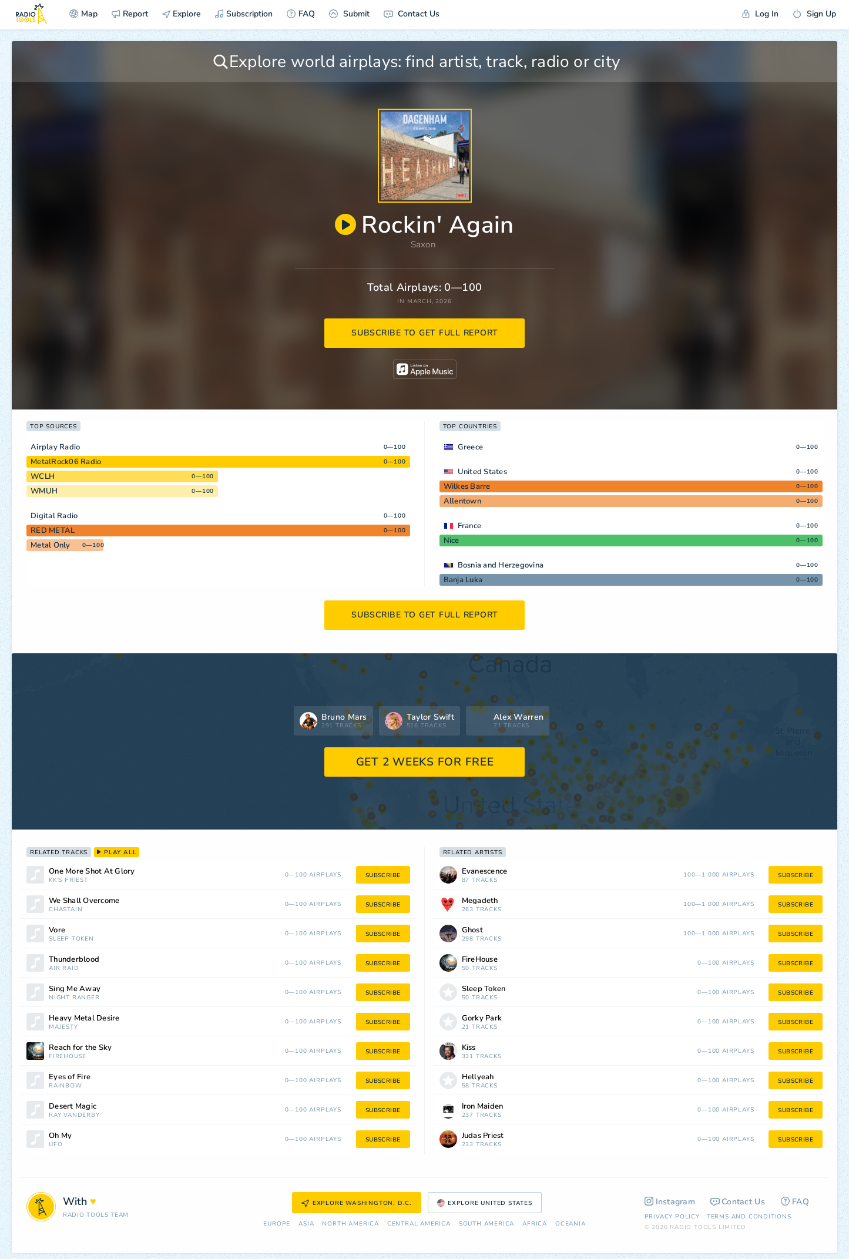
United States (482, 471)
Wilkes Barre (467, 486)
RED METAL (53, 530)
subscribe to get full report (424, 332)
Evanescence (485, 871)
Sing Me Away (74, 989)
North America (350, 1224)
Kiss (469, 1048)
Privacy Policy (672, 1217)
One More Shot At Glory (92, 871)
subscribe (383, 875)
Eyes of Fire (69, 1077)
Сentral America (419, 1224)
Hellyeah (478, 1077)
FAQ (301, 13)
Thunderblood (74, 959)
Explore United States (484, 1203)
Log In (760, 13)
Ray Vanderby (74, 1115)
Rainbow (65, 1086)
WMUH (44, 491)
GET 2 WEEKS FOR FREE (425, 762)
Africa (534, 1224)
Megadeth (480, 901)
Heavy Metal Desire (84, 1018)
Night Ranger (74, 998)
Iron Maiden (483, 1106)
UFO (55, 1145)
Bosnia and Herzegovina (501, 565)
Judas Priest (483, 1136)
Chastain (65, 910)
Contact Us (411, 13)
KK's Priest (68, 880)
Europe (276, 1224)
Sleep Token (71, 939)
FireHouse (67, 1056)
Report (130, 13)
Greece (471, 447)
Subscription (244, 13)
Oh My (60, 1136)
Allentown (462, 501)
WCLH (43, 476)
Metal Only (51, 545)
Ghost (472, 930)
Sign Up (814, 13)
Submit (349, 13)
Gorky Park (482, 1018)
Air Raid (64, 968)
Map (83, 13)
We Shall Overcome (84, 901)
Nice (451, 540)
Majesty (63, 1027)
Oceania (570, 1224)
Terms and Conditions (749, 1217)
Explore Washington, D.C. (356, 1203)
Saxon (424, 244)
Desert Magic (72, 1106)
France (470, 526)
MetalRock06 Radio (66, 461)
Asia (306, 1224)
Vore (57, 930)
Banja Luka (463, 580)
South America (486, 1224)
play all (116, 852)
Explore (181, 13)
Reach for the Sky (80, 1048)
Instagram (670, 1201)
